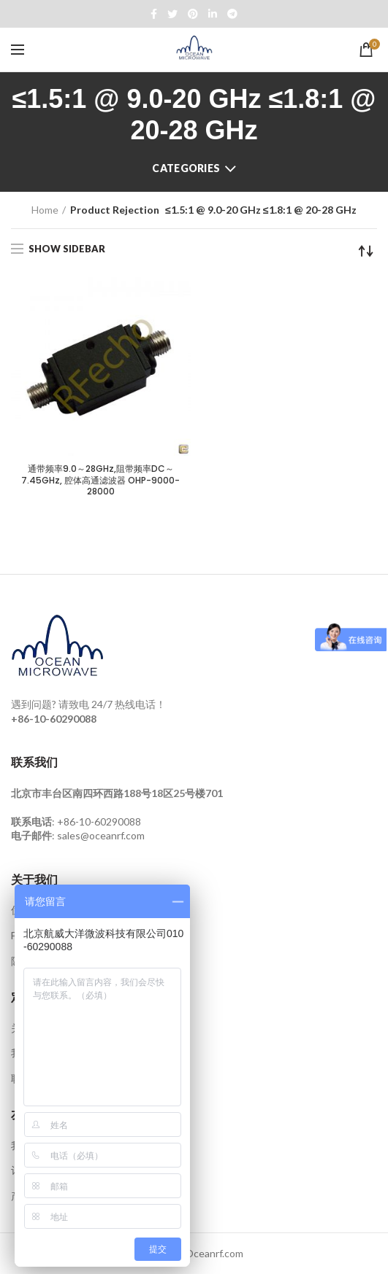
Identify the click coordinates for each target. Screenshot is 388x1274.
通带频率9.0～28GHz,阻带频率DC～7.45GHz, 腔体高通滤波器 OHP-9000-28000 (100, 480)
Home (44, 209)
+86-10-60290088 (99, 821)
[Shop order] (366, 251)
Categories (186, 168)
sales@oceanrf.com (101, 835)
